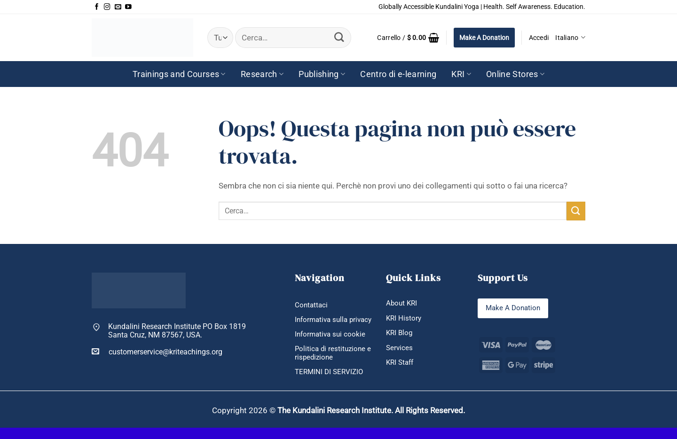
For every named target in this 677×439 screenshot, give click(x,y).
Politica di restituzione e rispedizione (331, 364)
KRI (461, 74)
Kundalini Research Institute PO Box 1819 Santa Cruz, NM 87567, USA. (177, 331)
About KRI (402, 303)
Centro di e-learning (398, 74)
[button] (408, 37)
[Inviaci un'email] (118, 7)
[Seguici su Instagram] (107, 7)
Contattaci (312, 305)
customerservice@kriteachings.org (157, 351)
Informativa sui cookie (332, 344)
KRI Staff (401, 364)
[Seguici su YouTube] (128, 7)
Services (400, 349)
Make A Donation (484, 37)
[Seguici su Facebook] (97, 7)
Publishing (322, 74)
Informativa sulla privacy (323, 325)
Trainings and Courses (179, 74)
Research (262, 74)
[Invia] (339, 37)
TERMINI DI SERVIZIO (331, 383)
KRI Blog (400, 333)
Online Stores (515, 74)
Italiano (570, 37)
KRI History (404, 318)
